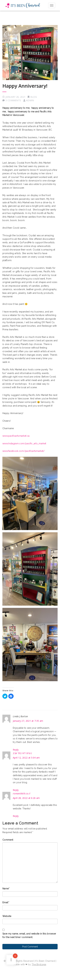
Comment (7, 840)
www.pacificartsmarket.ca (15, 436)
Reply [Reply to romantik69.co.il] (16, 815)
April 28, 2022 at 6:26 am (26, 797)
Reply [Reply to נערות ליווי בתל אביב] (16, 789)
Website (6, 916)
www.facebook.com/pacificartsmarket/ (23, 451)
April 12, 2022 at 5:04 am (26, 757)
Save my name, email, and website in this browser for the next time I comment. (29, 935)
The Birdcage (39, 964)
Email (5, 902)
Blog (33, 96)
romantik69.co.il (21, 793)
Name (6, 888)
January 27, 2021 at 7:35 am (28, 720)
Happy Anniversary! (24, 86)
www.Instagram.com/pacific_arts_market (24, 443)
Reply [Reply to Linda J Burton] (16, 749)
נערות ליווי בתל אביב (22, 753)
